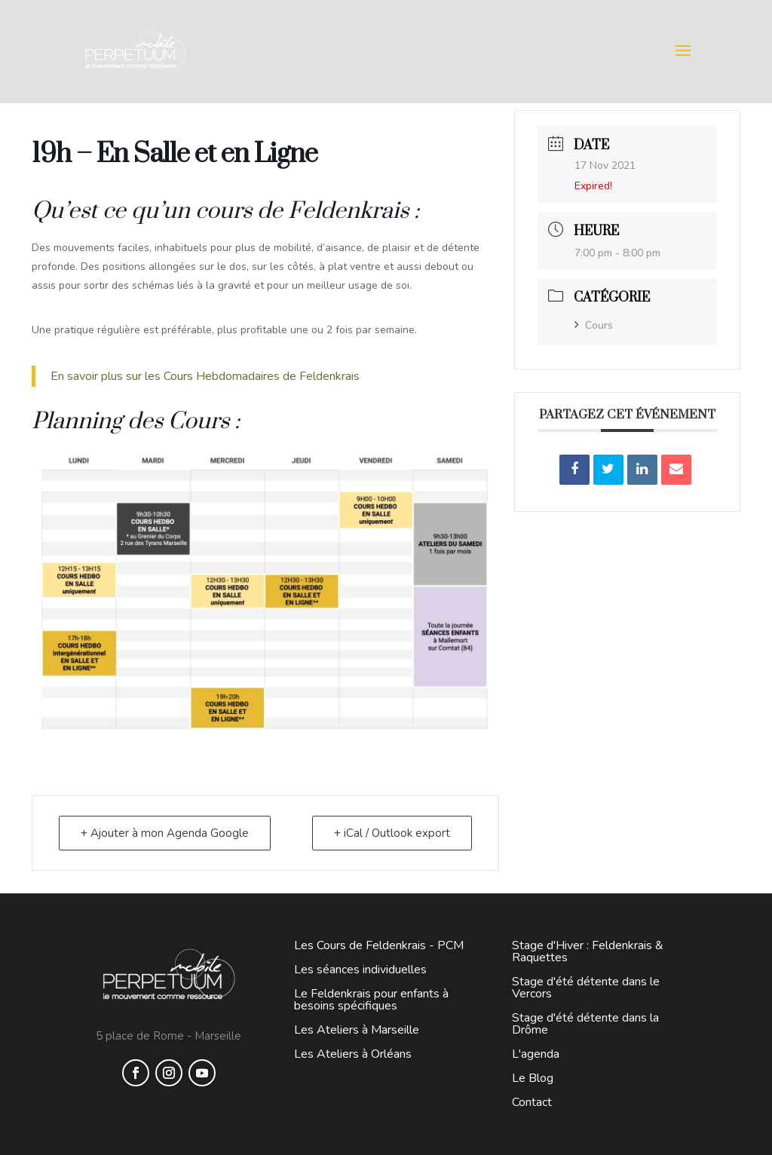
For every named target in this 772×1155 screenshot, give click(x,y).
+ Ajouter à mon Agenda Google (165, 833)
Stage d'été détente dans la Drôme (585, 1023)
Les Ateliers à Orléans (353, 1054)
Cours (593, 325)
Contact (532, 1102)
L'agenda (535, 1054)
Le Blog (532, 1078)
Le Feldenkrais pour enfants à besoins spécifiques (371, 999)
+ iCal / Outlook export (392, 833)
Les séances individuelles (360, 969)
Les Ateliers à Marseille (356, 1030)
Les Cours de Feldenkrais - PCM (379, 945)
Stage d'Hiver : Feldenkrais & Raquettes (587, 951)
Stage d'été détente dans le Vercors (586, 987)
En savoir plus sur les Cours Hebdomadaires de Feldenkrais (207, 376)
